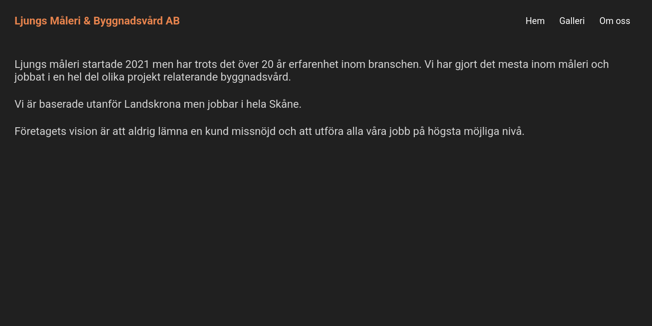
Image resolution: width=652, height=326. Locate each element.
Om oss (614, 20)
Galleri (572, 20)
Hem (535, 20)
